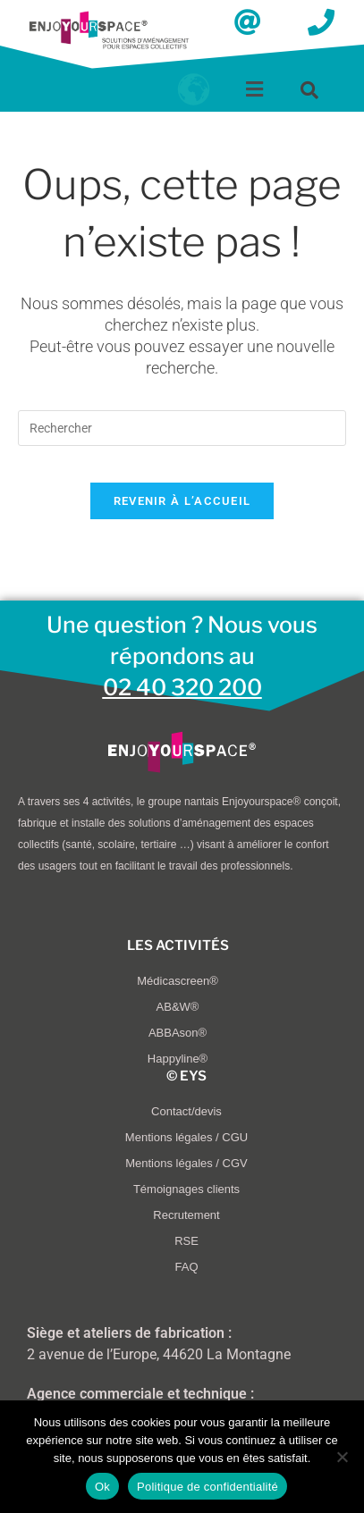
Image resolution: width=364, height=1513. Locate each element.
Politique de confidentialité (207, 1486)
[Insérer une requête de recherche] (181, 428)
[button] (255, 89)
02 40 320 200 (182, 687)
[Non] (342, 1457)
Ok (102, 1486)
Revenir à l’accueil (182, 501)
